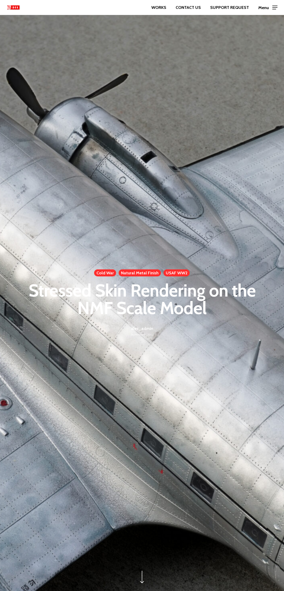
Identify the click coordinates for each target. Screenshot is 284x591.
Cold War (105, 273)
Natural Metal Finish (140, 273)
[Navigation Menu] (267, 7)
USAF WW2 (176, 273)
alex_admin (142, 328)
